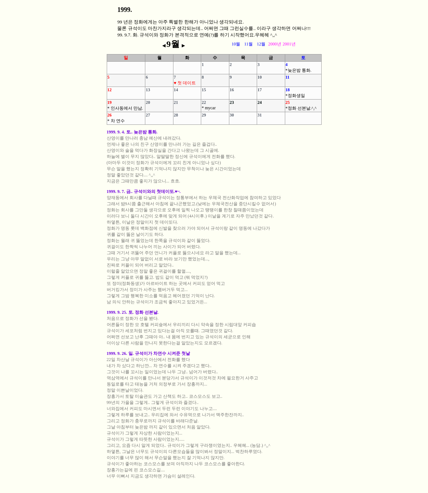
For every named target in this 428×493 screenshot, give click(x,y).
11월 (248, 44)
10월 (235, 44)
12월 (261, 44)
